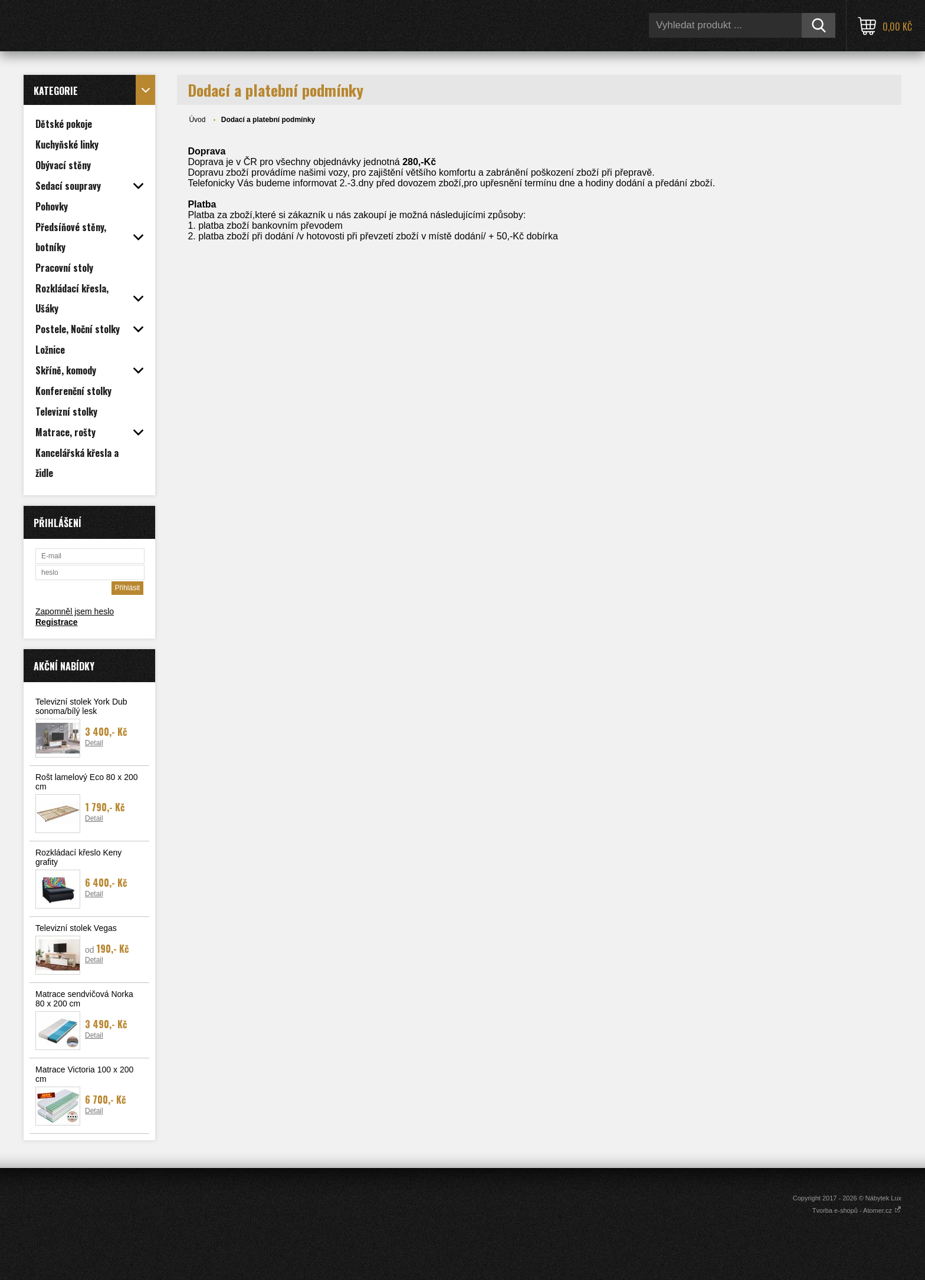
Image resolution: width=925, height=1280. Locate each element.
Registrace (56, 622)
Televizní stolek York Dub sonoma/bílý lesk (81, 706)
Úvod (197, 120)
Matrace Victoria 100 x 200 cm (84, 1074)
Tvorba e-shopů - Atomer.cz (856, 1210)
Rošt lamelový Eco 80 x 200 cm (86, 781)
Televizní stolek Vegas (76, 928)
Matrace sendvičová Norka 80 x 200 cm (84, 998)
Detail (94, 743)
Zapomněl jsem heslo (74, 611)
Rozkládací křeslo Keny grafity (78, 857)
